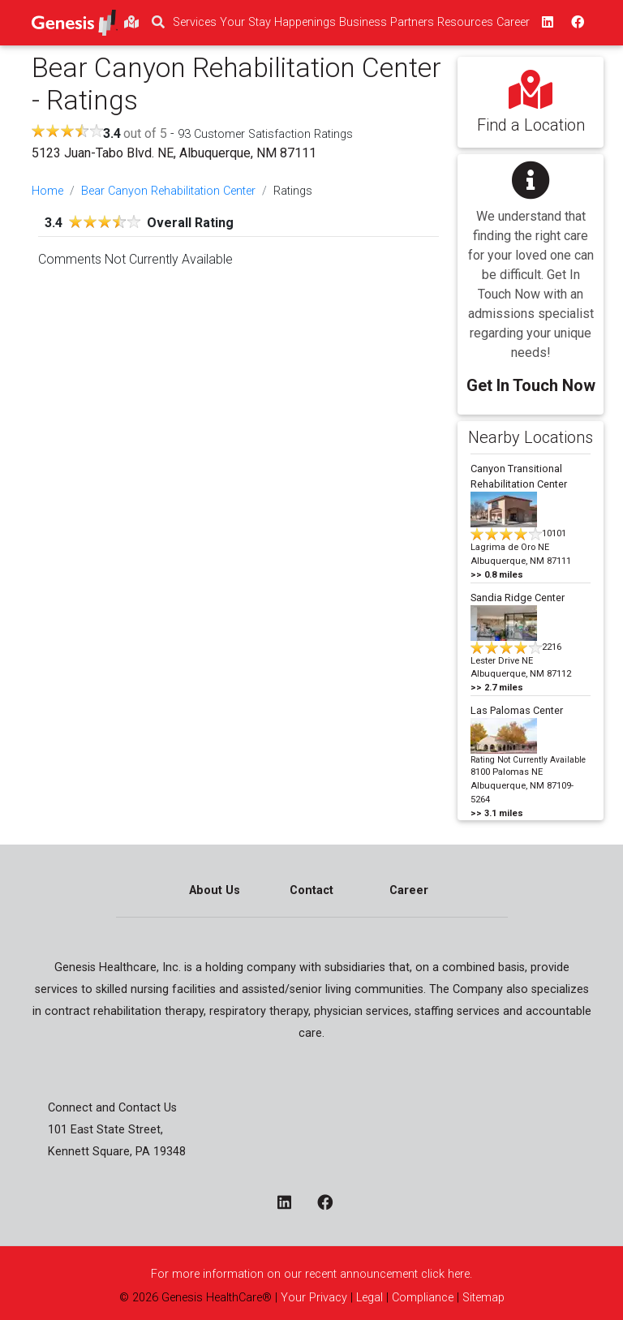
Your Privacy (313, 1298)
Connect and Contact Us (112, 1108)
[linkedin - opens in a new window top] (546, 22)
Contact (311, 890)
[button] (531, 273)
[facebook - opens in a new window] (331, 1204)
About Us (214, 890)
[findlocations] (131, 22)
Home (47, 191)
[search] (158, 22)
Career (408, 890)
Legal (369, 1298)
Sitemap (482, 1298)
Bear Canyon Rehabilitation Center (168, 191)
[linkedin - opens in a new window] (291, 1204)
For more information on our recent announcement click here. (311, 1274)
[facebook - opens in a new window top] (576, 22)
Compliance (423, 1298)
